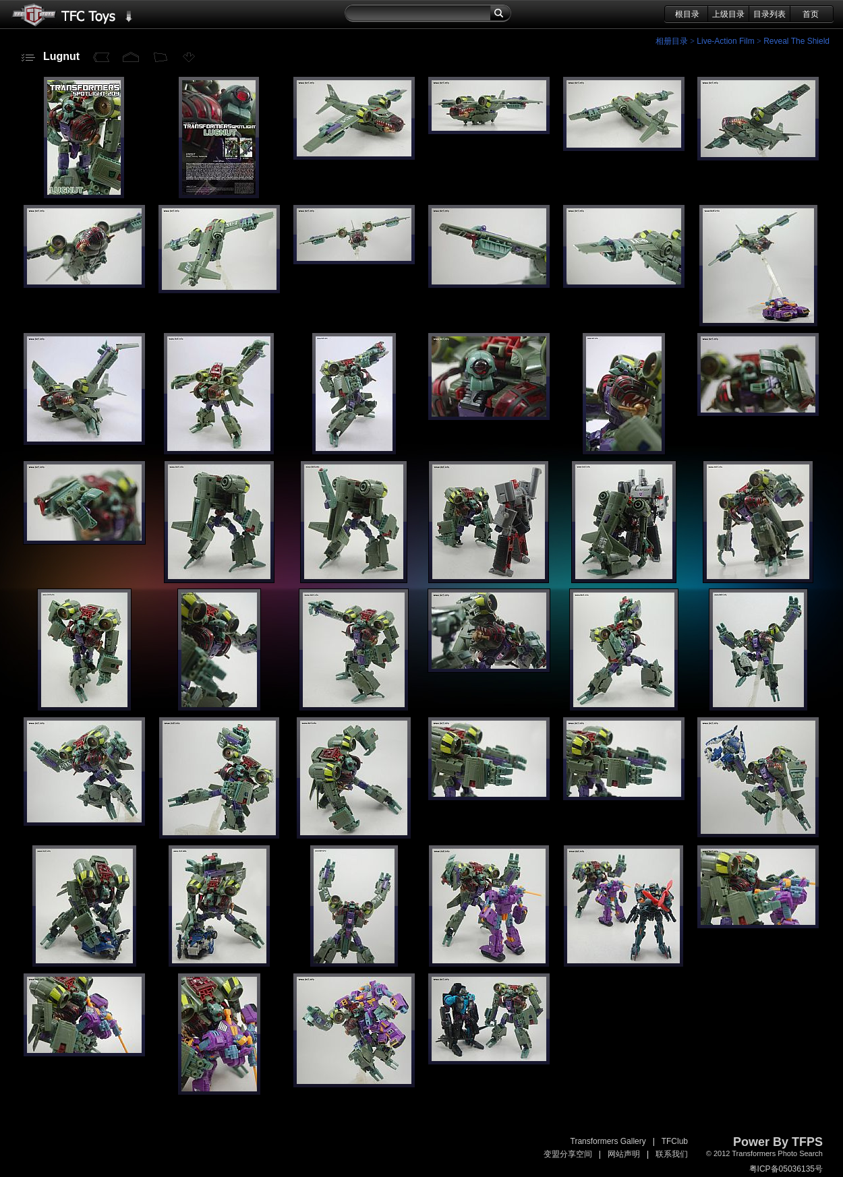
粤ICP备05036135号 (786, 1169)
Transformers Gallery (608, 1141)
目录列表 (769, 14)
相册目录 (672, 41)
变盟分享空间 (568, 1154)
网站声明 (624, 1154)
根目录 (687, 14)
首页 (811, 14)
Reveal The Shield (796, 41)
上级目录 (728, 14)
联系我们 (672, 1154)
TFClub (675, 1141)
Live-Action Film (725, 41)
